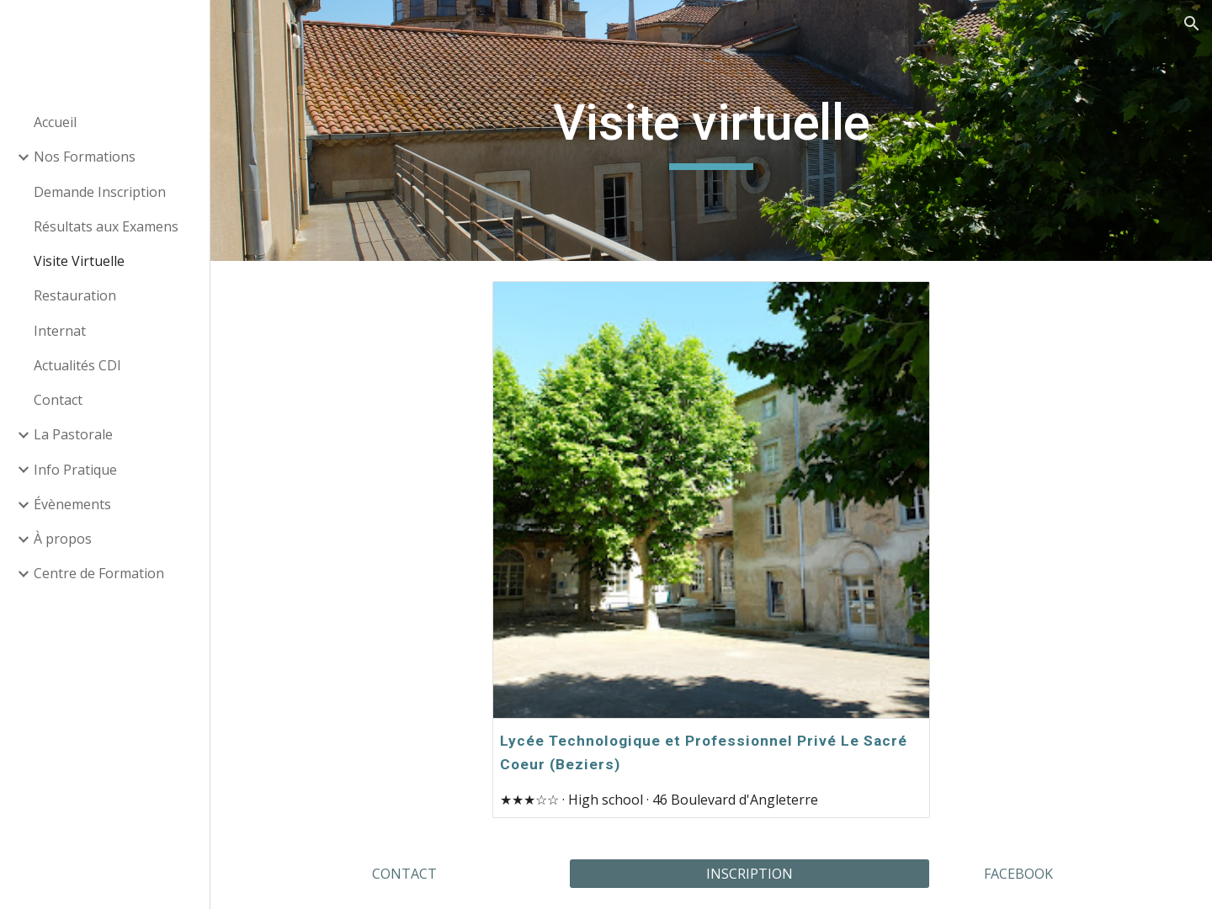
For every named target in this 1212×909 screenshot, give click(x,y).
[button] (1192, 23)
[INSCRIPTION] (749, 873)
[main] (712, 130)
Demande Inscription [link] (100, 192)
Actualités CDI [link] (77, 365)
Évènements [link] (72, 504)
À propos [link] (63, 538)
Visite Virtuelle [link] (79, 261)
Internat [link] (60, 331)
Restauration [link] (75, 295)
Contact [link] (58, 400)
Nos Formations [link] (85, 156)
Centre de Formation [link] (99, 573)
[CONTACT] (404, 873)
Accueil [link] (55, 122)
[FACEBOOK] (1018, 873)
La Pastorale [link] (73, 434)
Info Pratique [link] (75, 469)
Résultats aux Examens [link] (106, 226)
